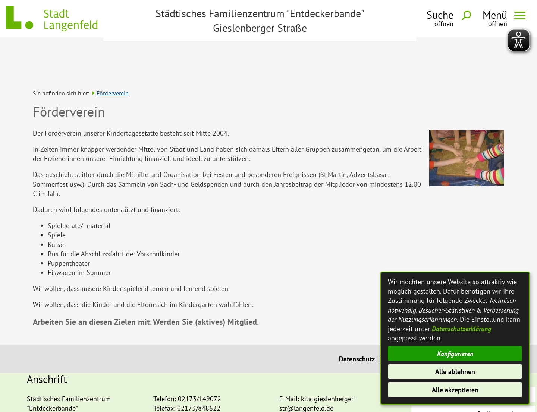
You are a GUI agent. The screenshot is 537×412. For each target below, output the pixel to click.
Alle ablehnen (455, 371)
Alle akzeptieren (455, 390)
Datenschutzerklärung (461, 328)
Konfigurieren (455, 353)
